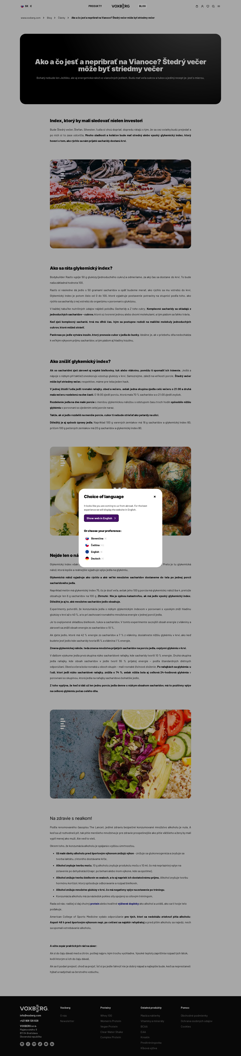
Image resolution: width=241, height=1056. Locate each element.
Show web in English (99, 518)
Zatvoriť (154, 496)
